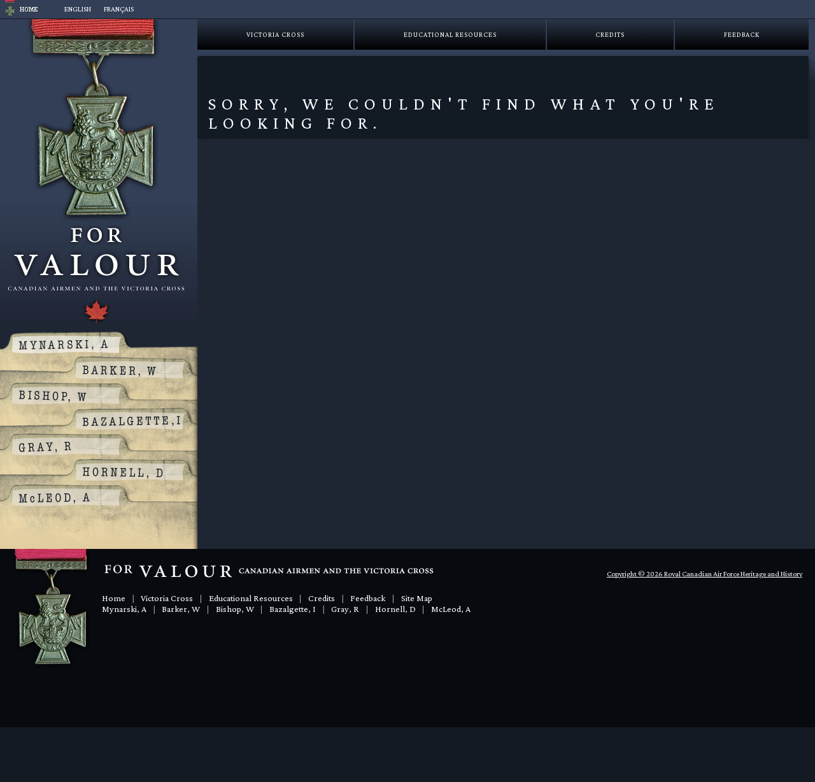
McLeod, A (451, 609)
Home (113, 598)
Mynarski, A (124, 609)
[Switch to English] (77, 9)
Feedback (742, 34)
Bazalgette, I (292, 609)
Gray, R (345, 609)
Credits (610, 34)
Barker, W (181, 609)
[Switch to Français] (118, 9)
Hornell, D (395, 609)
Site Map (416, 598)
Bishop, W (235, 609)
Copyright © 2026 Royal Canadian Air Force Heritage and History (704, 573)
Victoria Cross (275, 34)
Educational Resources (450, 34)
